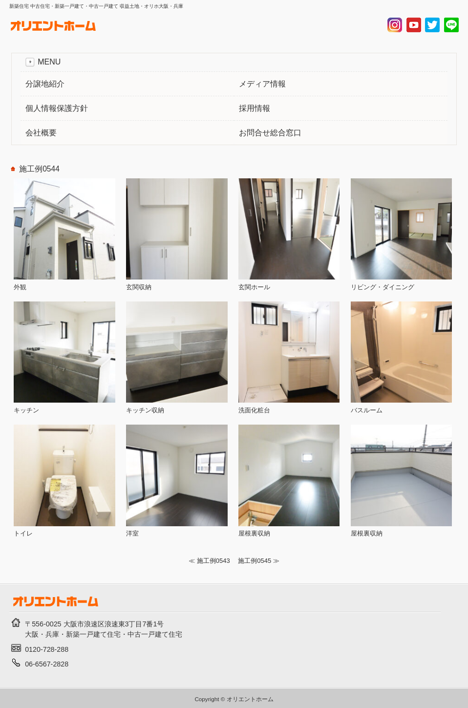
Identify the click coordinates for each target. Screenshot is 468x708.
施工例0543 (213, 560)
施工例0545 (254, 560)
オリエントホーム (250, 699)
